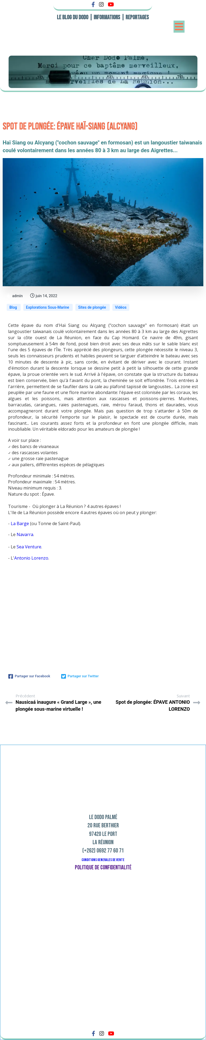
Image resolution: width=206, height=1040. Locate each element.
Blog (13, 307)
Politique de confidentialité (103, 867)
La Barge (20, 523)
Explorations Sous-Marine (48, 307)
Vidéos (121, 307)
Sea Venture (29, 547)
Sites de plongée (92, 307)
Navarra (25, 534)
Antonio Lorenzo (31, 558)
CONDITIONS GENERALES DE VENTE (103, 860)
